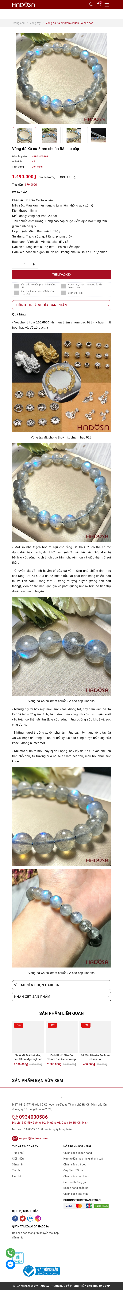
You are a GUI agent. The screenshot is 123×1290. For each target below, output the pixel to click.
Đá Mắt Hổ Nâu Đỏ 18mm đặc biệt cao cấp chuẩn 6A (61, 1057)
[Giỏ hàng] (99, 4)
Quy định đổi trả (73, 1170)
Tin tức (16, 1170)
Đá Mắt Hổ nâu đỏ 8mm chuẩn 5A (95, 1057)
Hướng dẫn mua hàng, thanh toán (83, 1158)
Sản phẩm (18, 1164)
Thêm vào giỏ (61, 274)
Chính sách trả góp (74, 1164)
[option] (61, 78)
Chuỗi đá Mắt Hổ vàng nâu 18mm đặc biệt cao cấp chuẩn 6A (28, 1057)
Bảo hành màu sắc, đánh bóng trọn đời (38, 293)
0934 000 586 (75, 293)
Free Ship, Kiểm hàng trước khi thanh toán (85, 286)
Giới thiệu (18, 1158)
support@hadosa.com (30, 1138)
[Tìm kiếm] (91, 4)
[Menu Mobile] (107, 4)
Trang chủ (18, 1152)
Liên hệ (16, 1176)
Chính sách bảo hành (76, 1176)
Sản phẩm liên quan (61, 1013)
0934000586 (30, 1117)
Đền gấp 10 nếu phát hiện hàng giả (38, 286)
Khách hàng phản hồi (76, 1187)
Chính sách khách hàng (77, 1152)
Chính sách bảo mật (75, 1193)
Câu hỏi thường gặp (75, 1182)
